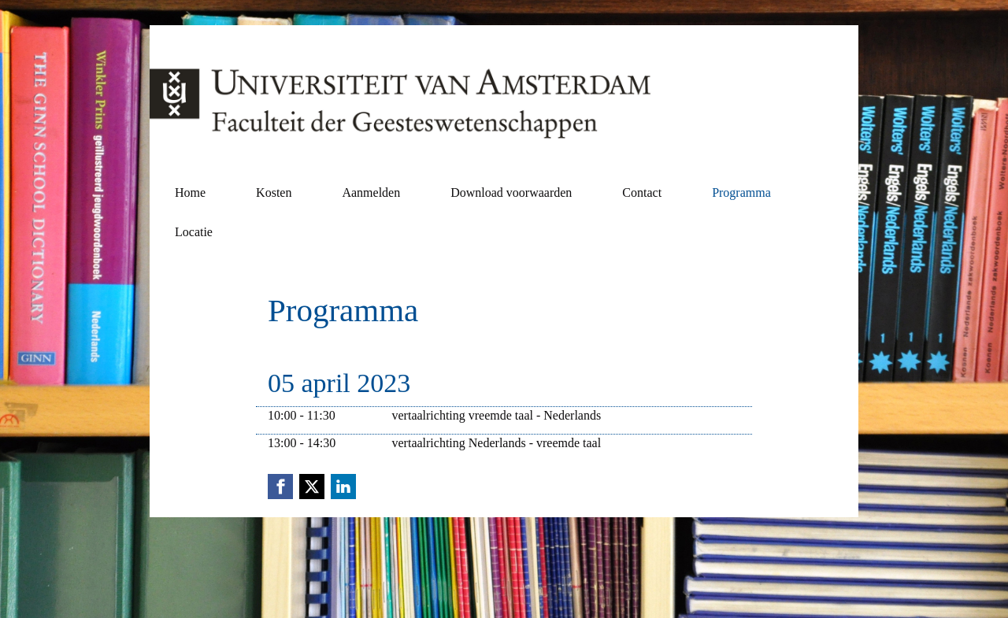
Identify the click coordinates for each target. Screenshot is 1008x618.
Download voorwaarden (511, 192)
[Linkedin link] (343, 486)
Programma (741, 192)
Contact (642, 192)
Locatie (194, 232)
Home (190, 192)
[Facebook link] (280, 486)
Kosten (273, 192)
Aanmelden (371, 192)
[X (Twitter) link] (311, 486)
